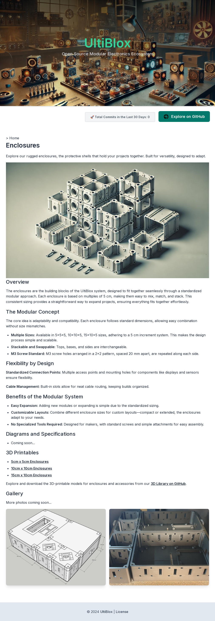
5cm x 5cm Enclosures (30, 461)
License (122, 612)
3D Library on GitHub (168, 483)
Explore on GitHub (184, 116)
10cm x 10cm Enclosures (31, 468)
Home (14, 138)
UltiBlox (107, 42)
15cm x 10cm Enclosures (31, 475)
